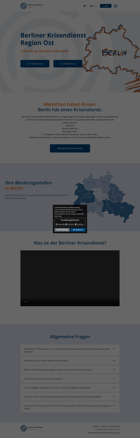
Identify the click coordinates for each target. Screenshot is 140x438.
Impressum (104, 426)
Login (105, 6)
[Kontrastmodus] (85, 6)
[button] (92, 6)
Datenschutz (115, 426)
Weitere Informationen (70, 148)
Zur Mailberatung (68, 63)
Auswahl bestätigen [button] (62, 230)
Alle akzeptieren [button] (78, 230)
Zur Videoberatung (35, 63)
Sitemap (96, 426)
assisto (117, 433)
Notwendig (60, 224)
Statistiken (79, 224)
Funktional (70, 224)
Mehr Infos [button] (58, 216)
